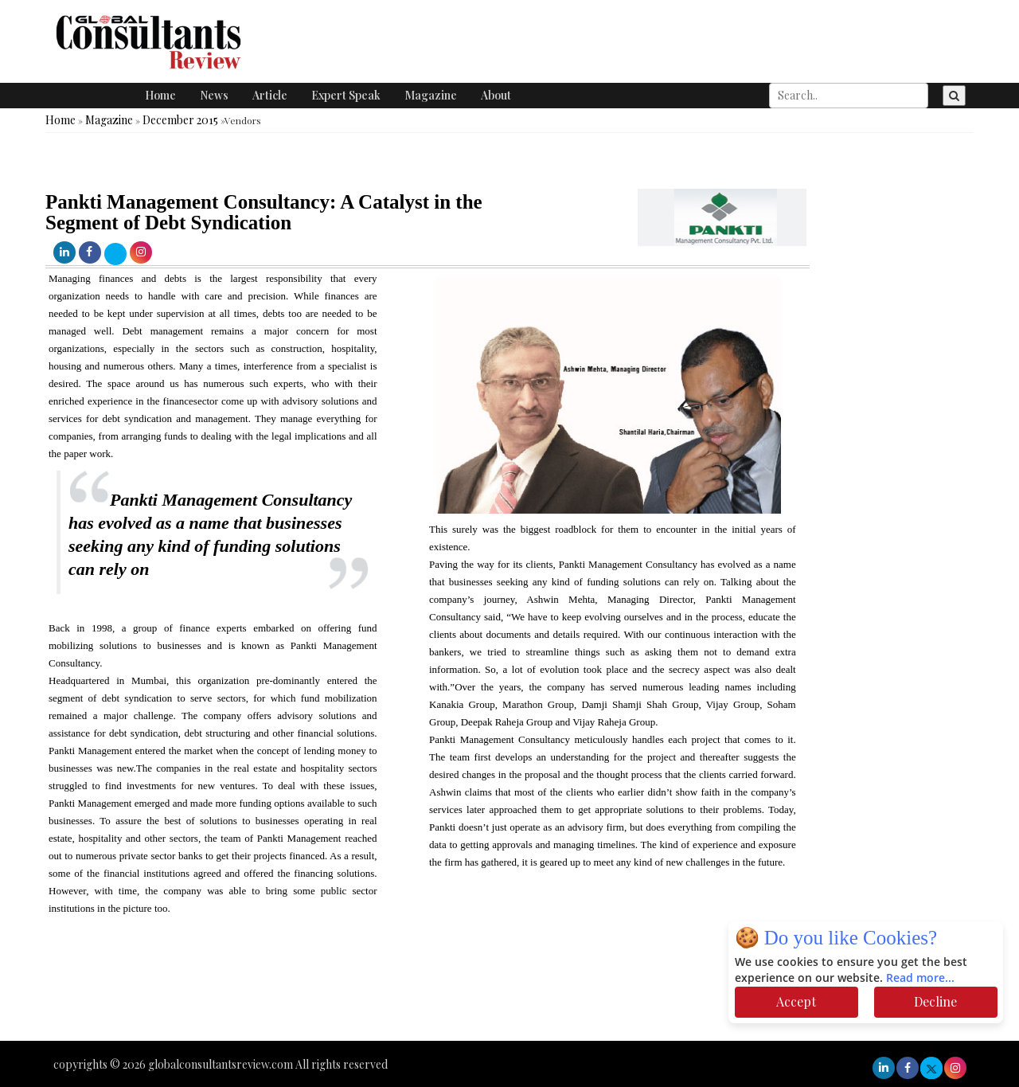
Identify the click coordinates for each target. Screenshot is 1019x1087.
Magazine (430, 95)
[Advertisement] (290, 993)
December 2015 (180, 119)
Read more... (920, 978)
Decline (935, 1001)
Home (160, 95)
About (496, 95)
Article (269, 95)
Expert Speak (346, 95)
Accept (796, 1001)
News (214, 95)
